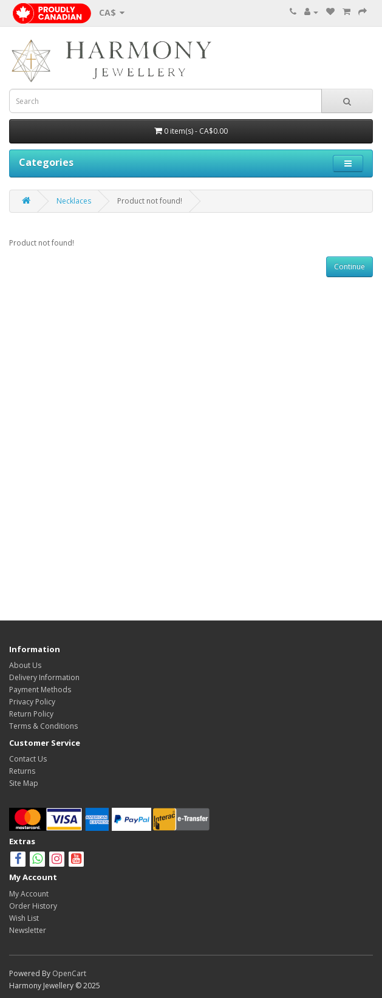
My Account (29, 894)
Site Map (23, 783)
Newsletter (27, 930)
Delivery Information (44, 677)
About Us (25, 665)
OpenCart (69, 973)
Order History (33, 906)
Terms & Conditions (43, 726)
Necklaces (73, 201)
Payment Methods (40, 689)
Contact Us (28, 759)
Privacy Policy (32, 702)
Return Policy (31, 714)
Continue (349, 266)
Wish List (24, 918)
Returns (22, 771)
